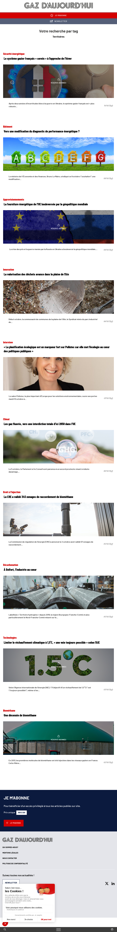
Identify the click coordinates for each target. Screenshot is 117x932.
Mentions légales (10, 853)
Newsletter (58, 21)
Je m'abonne (58, 16)
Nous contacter (9, 858)
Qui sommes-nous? (10, 847)
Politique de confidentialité (15, 864)
